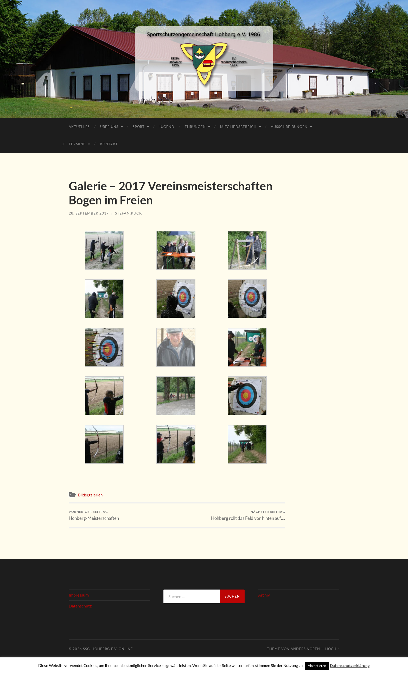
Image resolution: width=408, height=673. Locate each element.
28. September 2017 (89, 213)
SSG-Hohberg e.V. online (108, 649)
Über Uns (109, 127)
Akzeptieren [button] (317, 666)
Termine (77, 144)
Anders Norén (305, 649)
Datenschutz (80, 605)
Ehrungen (195, 127)
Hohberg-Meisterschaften (94, 515)
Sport (139, 127)
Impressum (79, 594)
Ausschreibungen (289, 127)
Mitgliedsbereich (238, 127)
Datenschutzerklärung (350, 665)
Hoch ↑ (332, 649)
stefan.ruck (128, 213)
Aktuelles (79, 127)
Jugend (166, 127)
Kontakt (109, 144)
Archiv (264, 594)
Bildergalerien (90, 495)
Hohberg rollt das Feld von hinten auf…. (248, 515)
